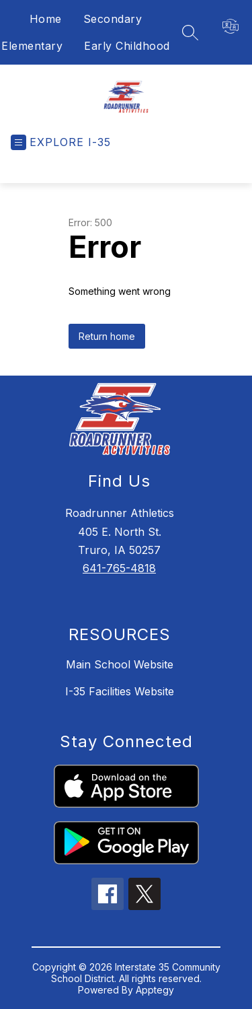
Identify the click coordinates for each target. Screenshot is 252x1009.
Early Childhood (127, 46)
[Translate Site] (237, 26)
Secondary (112, 19)
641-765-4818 (119, 568)
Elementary (31, 46)
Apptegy (155, 990)
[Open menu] (61, 142)
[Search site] (190, 32)
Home (46, 19)
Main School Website (119, 664)
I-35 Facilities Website (119, 691)
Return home (107, 336)
